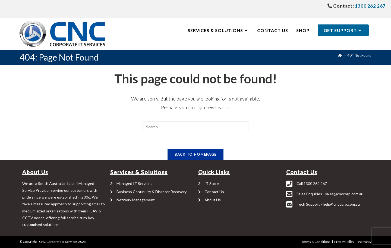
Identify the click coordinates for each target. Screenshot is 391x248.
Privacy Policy (344, 242)
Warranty (364, 242)
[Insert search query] (195, 126)
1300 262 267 (370, 6)
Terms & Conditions (315, 242)
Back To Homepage (196, 154)
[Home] (340, 55)
